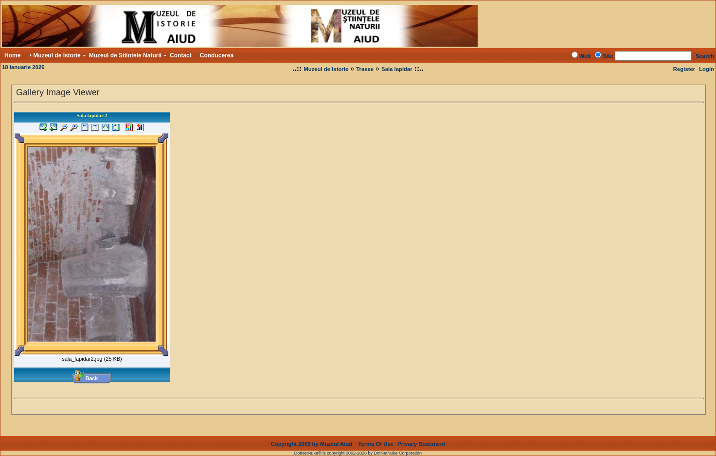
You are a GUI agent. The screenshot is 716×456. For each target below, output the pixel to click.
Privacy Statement (421, 436)
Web (585, 56)
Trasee (365, 69)
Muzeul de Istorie (326, 69)
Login (706, 69)
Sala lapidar (396, 69)
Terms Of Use (376, 436)
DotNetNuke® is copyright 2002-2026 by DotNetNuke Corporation (358, 445)
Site (608, 56)
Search (705, 56)
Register (684, 69)
